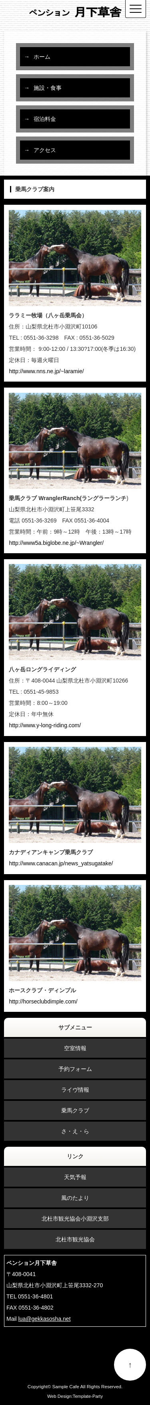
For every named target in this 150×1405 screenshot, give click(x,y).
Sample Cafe (65, 1386)
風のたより (75, 1198)
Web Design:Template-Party (75, 1396)
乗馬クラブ (75, 1110)
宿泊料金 (45, 119)
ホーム (42, 56)
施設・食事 (48, 88)
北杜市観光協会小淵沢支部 (75, 1218)
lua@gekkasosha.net (44, 1319)
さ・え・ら (75, 1131)
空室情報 (75, 1048)
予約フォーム (75, 1069)
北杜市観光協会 (75, 1239)
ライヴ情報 (75, 1089)
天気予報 (75, 1177)
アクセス (45, 150)
